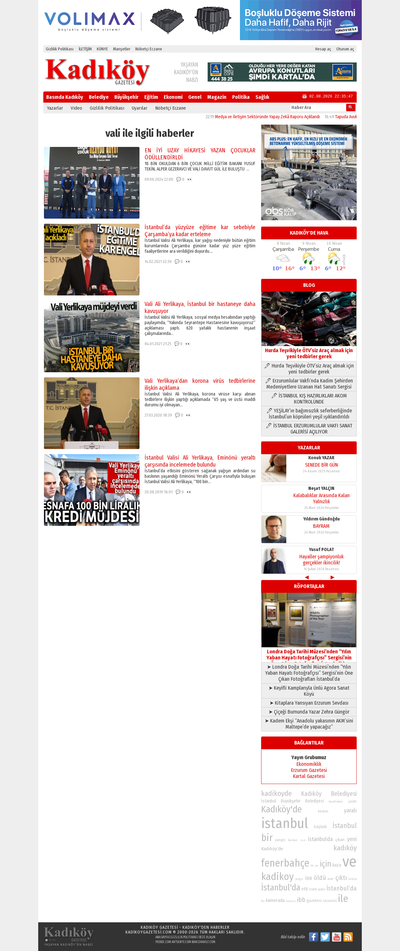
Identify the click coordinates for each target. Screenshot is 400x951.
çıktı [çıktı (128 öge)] (341, 878)
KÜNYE (102, 49)
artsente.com (181, 942)
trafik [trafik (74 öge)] (313, 889)
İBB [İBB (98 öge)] (308, 878)
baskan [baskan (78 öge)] (323, 811)
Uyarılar (139, 108)
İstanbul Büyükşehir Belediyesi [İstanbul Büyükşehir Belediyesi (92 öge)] (292, 801)
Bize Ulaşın (207, 937)
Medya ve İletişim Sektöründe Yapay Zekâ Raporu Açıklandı (280, 117)
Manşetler (121, 49)
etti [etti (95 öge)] (305, 889)
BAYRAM (321, 526)
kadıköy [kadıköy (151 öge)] (345, 848)
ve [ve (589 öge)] (349, 861)
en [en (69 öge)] (316, 865)
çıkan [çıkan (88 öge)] (340, 839)
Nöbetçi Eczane (148, 49)
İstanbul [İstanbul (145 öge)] (344, 825)
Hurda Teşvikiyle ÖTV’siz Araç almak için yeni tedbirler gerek (308, 350)
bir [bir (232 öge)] (267, 838)
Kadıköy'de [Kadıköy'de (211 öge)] (281, 809)
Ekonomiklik (308, 764)
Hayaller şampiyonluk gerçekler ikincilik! (321, 560)
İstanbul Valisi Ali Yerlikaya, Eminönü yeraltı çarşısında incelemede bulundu (200, 461)
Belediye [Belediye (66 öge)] (291, 901)
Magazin (216, 97)
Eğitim (151, 97)
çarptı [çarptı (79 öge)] (352, 801)
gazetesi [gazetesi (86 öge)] (314, 900)
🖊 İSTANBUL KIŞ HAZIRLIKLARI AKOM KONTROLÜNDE (309, 399)
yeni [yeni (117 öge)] (352, 839)
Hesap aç (323, 49)
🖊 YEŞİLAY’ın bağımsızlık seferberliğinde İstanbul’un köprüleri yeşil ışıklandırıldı (309, 414)
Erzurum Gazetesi (309, 770)
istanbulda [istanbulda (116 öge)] (320, 839)
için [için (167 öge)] (325, 864)
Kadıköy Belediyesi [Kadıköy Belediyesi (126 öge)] (329, 793)
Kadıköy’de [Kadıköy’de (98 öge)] (272, 849)
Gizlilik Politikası (60, 49)
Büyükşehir (126, 97)
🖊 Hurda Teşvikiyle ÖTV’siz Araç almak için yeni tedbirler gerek (309, 369)
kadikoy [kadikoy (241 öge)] (277, 876)
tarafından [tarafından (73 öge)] (336, 801)
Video (76, 108)
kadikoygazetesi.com (148, 932)
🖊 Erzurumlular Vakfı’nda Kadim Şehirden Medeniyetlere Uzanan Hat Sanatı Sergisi (309, 384)
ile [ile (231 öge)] (343, 898)
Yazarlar (55, 108)
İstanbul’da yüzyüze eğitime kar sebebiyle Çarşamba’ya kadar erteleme (200, 231)
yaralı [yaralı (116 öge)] (350, 810)
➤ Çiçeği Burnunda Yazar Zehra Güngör (308, 712)
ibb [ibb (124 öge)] (301, 900)
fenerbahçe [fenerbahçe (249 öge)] (285, 863)
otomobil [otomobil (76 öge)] (330, 901)
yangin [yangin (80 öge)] (280, 840)
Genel (195, 97)
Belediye (99, 97)
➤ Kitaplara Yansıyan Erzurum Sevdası (308, 703)
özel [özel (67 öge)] (303, 840)
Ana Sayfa (162, 937)
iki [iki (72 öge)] (312, 865)
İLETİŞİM (85, 49)
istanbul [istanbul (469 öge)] (284, 823)
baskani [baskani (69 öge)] (293, 840)
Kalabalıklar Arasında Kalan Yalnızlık (321, 498)
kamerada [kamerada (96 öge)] (275, 900)
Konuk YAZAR (321, 458)
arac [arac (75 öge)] (330, 879)
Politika (241, 97)
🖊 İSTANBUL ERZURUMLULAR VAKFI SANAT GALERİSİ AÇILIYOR (309, 429)
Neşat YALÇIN (321, 488)
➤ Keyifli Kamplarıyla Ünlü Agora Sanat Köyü (308, 691)
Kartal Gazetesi (309, 776)
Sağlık (262, 97)
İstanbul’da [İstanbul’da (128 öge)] (341, 888)
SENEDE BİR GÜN (321, 465)
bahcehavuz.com (203, 942)
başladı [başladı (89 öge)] (320, 826)
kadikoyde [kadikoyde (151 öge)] (276, 793)
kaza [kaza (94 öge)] (336, 865)
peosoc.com (163, 942)
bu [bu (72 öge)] (263, 901)
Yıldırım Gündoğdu (321, 519)
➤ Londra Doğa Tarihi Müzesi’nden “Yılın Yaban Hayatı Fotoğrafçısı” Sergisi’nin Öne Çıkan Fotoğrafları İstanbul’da (309, 673)
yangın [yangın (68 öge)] (299, 879)
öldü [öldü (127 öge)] (320, 878)
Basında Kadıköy (64, 97)
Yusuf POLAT (321, 549)
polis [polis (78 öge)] (321, 889)
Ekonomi (173, 97)
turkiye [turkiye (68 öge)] (352, 879)
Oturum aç (345, 49)
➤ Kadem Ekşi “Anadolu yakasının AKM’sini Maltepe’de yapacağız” (309, 724)
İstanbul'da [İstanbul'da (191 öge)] (280, 887)
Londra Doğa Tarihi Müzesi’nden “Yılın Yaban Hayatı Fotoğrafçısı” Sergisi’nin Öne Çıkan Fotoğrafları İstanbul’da (308, 654)
